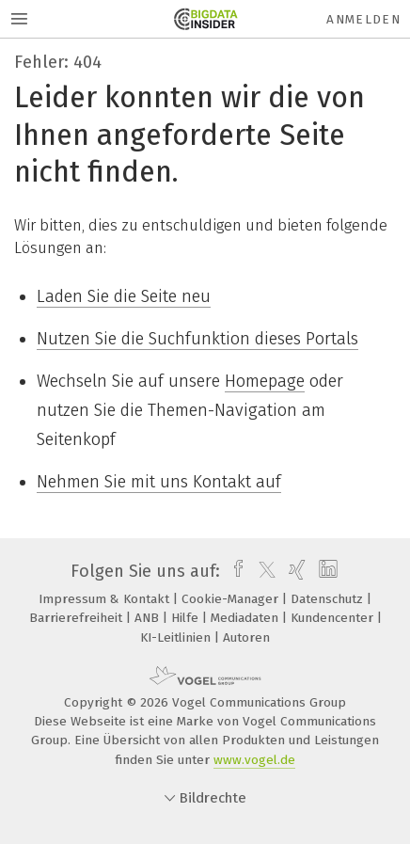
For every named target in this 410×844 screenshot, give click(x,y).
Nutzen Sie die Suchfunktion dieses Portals (197, 338)
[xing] (295, 571)
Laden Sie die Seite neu (124, 296)
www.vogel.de (254, 760)
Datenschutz (329, 599)
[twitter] (262, 571)
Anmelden (363, 19)
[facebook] (234, 571)
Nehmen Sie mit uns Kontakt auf (159, 481)
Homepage (265, 381)
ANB (148, 618)
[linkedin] (325, 571)
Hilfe (186, 618)
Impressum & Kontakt (106, 599)
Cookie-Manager (231, 599)
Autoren (246, 637)
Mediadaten (246, 618)
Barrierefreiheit (77, 618)
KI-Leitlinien (177, 637)
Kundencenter (334, 618)
